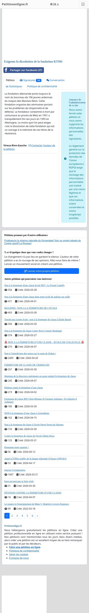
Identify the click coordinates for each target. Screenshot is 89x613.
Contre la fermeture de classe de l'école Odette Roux (29, 436)
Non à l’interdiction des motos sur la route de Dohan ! (30, 353)
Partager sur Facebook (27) (23, 70)
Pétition (10, 80)
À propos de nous (19, 558)
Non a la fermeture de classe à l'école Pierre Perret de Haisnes (33, 424)
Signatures (30, 80)
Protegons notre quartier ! (16, 447)
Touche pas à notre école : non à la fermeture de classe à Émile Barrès (37, 319)
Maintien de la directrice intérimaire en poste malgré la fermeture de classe (40, 376)
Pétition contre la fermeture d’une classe (23, 387)
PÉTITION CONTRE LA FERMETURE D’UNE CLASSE (32, 492)
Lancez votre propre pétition (41, 271)
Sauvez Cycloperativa (14, 470)
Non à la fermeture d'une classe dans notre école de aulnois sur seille (37, 297)
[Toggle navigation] (83, 4)
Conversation (55, 80)
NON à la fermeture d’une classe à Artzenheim (26, 413)
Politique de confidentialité (42, 86)
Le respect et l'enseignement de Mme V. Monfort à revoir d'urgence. (36, 504)
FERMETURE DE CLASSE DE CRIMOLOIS (26, 365)
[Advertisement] (44, 34)
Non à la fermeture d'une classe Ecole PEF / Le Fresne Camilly (34, 285)
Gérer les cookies (18, 554)
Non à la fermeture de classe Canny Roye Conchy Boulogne (33, 331)
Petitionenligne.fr (15, 4)
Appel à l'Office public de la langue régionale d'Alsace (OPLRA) (35, 458)
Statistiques (14, 86)
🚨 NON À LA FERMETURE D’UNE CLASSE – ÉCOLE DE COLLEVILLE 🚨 (44, 342)
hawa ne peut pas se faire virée (19, 481)
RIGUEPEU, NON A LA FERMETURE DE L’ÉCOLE (30, 308)
